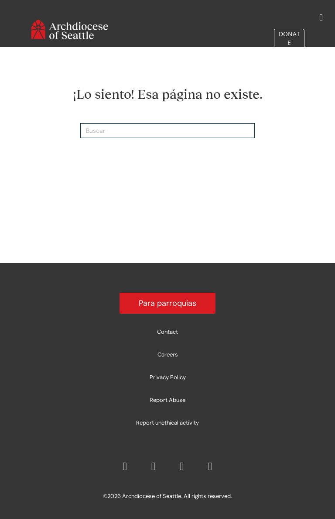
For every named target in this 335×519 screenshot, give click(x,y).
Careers (167, 354)
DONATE (289, 35)
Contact (167, 332)
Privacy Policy (168, 377)
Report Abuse (167, 400)
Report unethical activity (167, 422)
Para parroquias (167, 303)
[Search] (167, 130)
